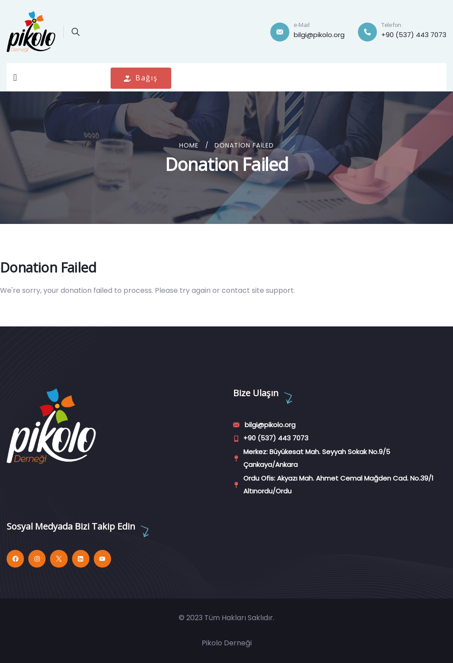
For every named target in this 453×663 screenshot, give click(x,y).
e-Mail (301, 25)
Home (189, 145)
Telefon (391, 25)
